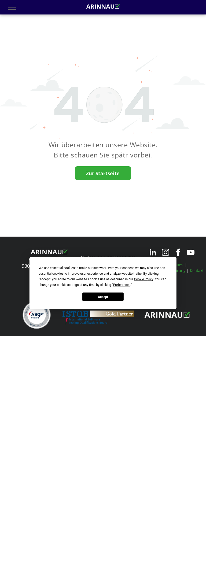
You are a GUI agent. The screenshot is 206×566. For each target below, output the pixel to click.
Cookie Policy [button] (143, 279)
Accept (103, 297)
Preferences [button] (121, 285)
